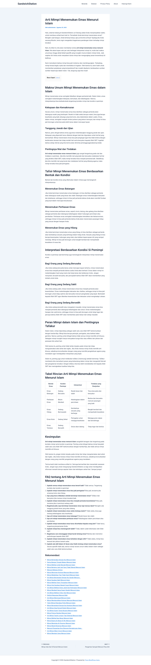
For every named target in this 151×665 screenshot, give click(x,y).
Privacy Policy (107, 4)
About (117, 4)
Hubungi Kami (127, 4)
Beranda (88, 4)
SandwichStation (27, 3)
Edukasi (96, 4)
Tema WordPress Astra (92, 660)
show (57, 77)
